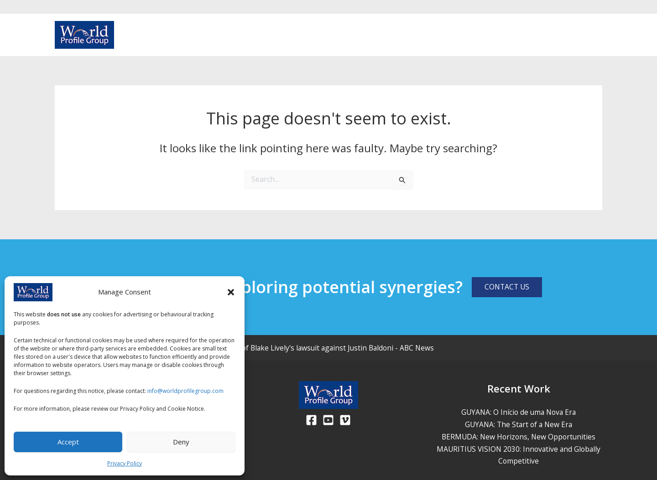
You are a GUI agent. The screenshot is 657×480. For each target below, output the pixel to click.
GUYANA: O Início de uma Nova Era (518, 412)
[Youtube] (583, 35)
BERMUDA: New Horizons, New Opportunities (518, 436)
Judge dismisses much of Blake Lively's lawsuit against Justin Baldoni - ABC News (304, 348)
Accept (68, 441)
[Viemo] (345, 420)
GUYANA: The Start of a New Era (518, 424)
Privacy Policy (124, 463)
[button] (230, 292)
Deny (181, 441)
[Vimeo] (597, 35)
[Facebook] (568, 35)
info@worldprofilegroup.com (185, 391)
